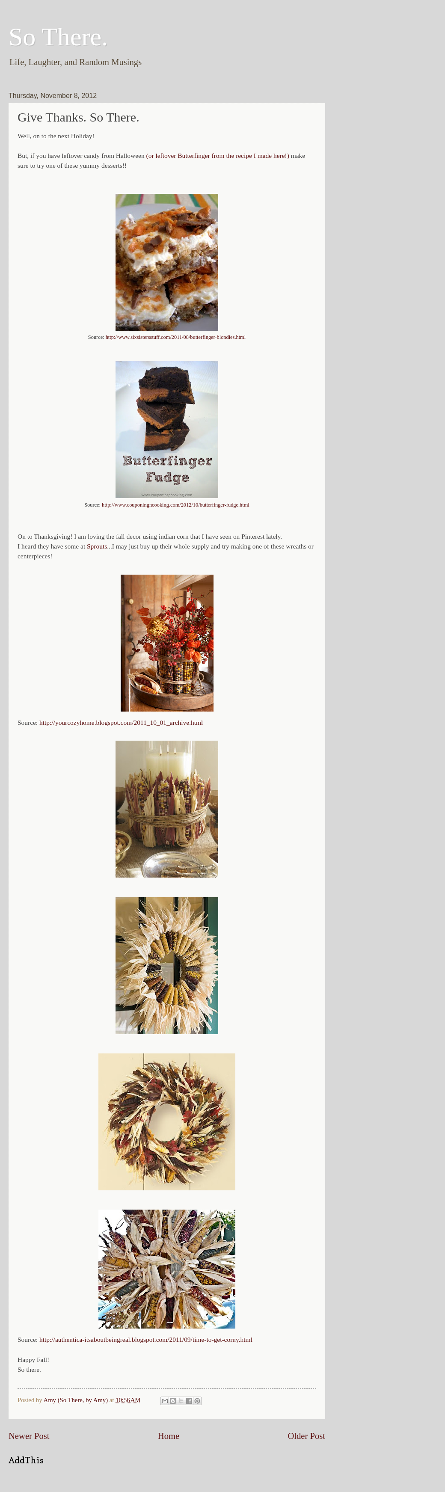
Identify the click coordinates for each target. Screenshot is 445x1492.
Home (168, 1436)
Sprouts (97, 546)
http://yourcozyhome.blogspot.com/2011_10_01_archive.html (121, 722)
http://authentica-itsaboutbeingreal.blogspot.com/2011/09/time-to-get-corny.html (145, 1339)
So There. (58, 37)
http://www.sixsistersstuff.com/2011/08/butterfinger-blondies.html (176, 337)
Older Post (306, 1436)
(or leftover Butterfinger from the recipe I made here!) (217, 155)
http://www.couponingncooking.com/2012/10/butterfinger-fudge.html (175, 505)
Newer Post (29, 1436)
